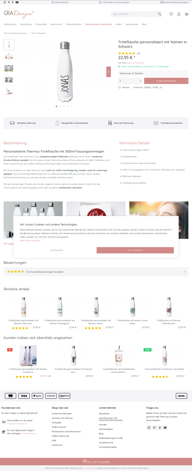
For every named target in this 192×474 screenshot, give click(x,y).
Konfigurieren (56, 250)
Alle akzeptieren (135, 250)
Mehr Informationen (30, 240)
